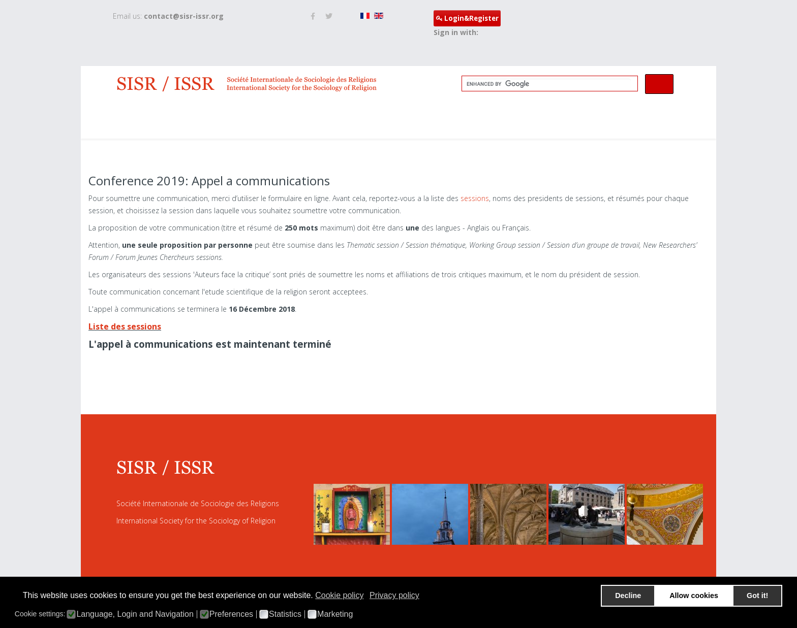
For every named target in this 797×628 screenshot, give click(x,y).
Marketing (335, 614)
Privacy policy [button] (394, 595)
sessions (475, 198)
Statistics (285, 614)
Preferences (231, 614)
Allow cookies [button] (693, 595)
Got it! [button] (757, 595)
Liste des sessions (124, 326)
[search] (549, 84)
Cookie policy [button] (339, 595)
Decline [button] (628, 595)
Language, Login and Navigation (134, 614)
